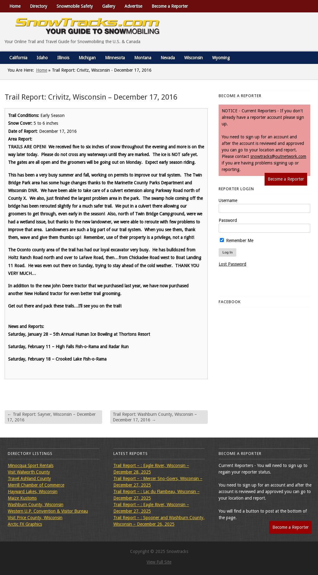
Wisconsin (193, 57)
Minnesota (115, 57)
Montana (142, 57)
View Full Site (159, 561)
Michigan (87, 57)
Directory (38, 6)
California (18, 57)
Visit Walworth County (29, 471)
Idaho (42, 57)
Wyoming (221, 57)
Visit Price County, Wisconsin (35, 517)
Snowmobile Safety (75, 6)
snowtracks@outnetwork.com (278, 156)
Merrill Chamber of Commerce (36, 485)
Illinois (63, 57)
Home (14, 6)
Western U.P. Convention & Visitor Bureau (48, 511)
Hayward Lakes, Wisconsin (32, 491)
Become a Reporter (170, 6)
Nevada (168, 57)
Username (228, 200)
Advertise (133, 6)
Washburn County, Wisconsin (35, 504)
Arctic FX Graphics (25, 524)
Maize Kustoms (22, 498)
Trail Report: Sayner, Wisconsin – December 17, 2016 (51, 417)
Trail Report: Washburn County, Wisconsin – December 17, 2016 (155, 417)
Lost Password (232, 264)
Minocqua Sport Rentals (30, 465)
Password (228, 220)
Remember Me (236, 240)
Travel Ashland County (29, 478)
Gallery (108, 6)
